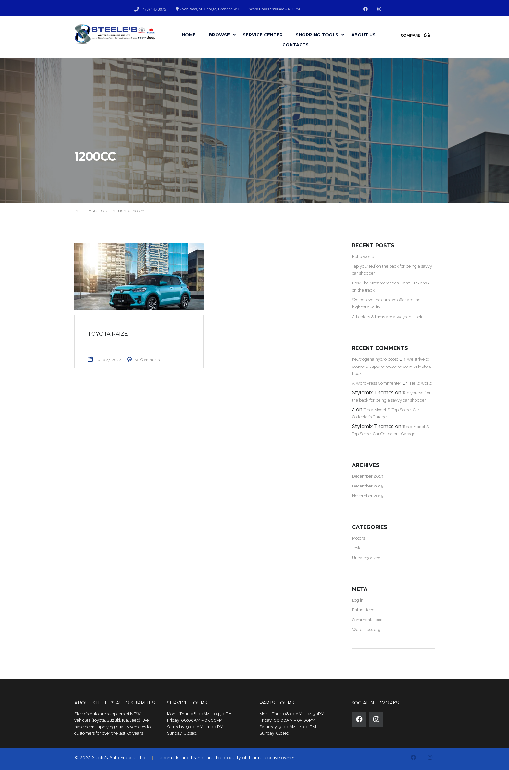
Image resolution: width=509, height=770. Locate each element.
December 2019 (367, 476)
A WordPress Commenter (376, 383)
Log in (358, 600)
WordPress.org (366, 629)
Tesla (357, 548)
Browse (219, 34)
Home (189, 34)
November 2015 (367, 495)
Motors (358, 538)
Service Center (263, 34)
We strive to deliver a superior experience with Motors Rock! (391, 366)
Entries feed (363, 610)
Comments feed (367, 619)
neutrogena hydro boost (375, 359)
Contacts (295, 44)
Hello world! (363, 256)
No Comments (147, 359)
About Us (363, 34)
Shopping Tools (317, 34)
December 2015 (367, 486)
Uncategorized (366, 557)
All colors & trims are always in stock (387, 316)
